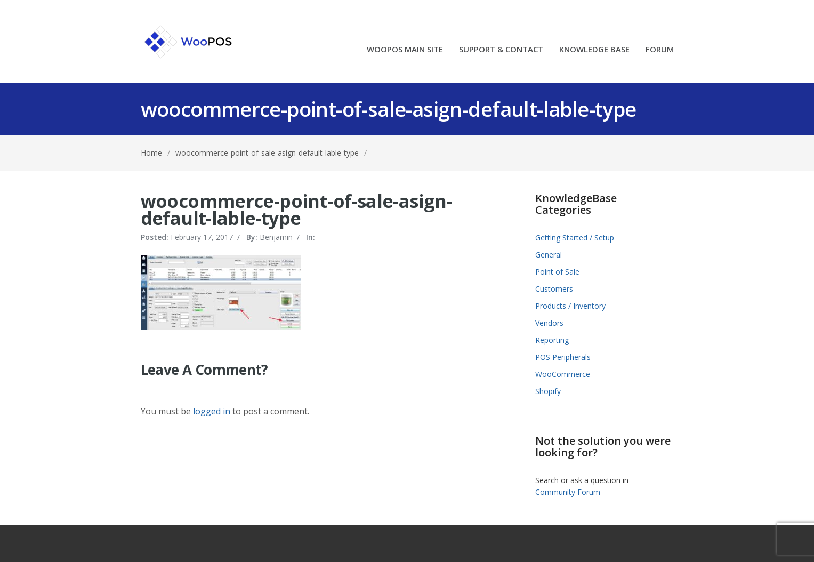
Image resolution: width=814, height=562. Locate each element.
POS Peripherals (563, 357)
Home (151, 153)
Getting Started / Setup (574, 237)
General (548, 255)
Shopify (548, 391)
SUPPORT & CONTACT (501, 49)
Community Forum (567, 492)
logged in (211, 411)
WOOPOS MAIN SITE (405, 49)
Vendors (549, 323)
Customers (554, 289)
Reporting (552, 340)
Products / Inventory (570, 306)
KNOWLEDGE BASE (594, 49)
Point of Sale (557, 272)
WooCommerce (562, 374)
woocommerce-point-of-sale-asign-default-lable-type (267, 153)
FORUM (660, 49)
